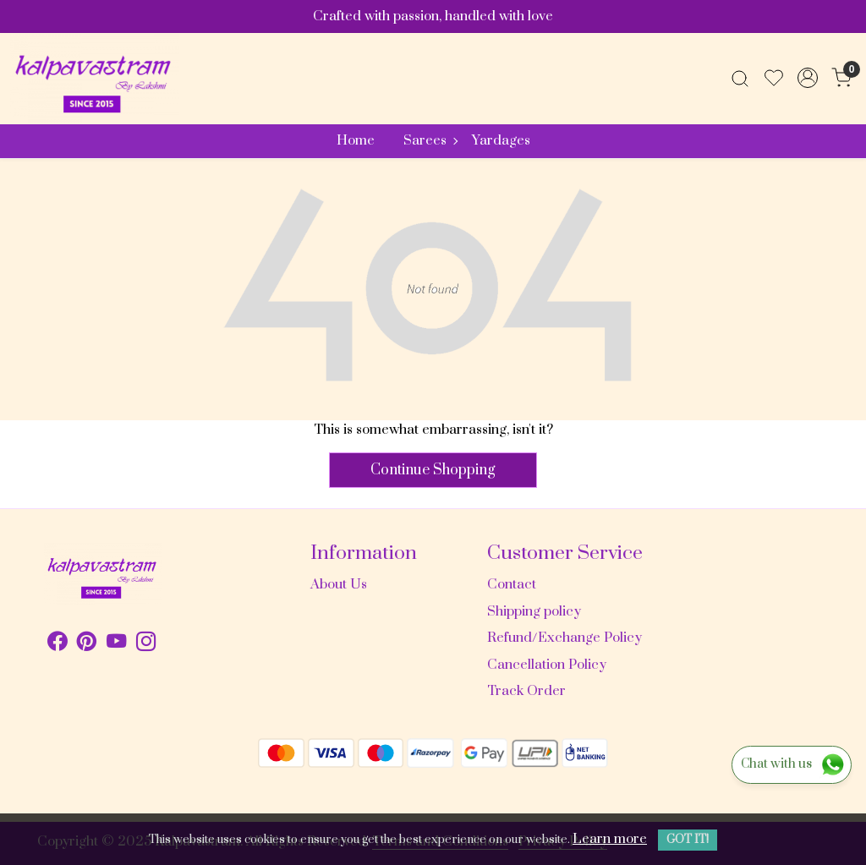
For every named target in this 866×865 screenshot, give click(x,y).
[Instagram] (146, 644)
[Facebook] (57, 644)
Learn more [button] (610, 838)
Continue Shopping (433, 470)
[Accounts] (808, 78)
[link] (740, 78)
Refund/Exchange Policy (564, 637)
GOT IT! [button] (687, 839)
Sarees (430, 140)
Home (356, 140)
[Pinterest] (87, 644)
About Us (338, 584)
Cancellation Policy (546, 664)
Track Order (526, 690)
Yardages (501, 140)
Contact (511, 584)
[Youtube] (116, 644)
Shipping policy (534, 611)
